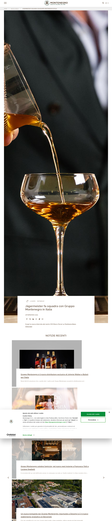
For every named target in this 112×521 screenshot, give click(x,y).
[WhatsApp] (36, 319)
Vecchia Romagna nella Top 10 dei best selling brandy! (43, 422)
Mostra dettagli (27, 517)
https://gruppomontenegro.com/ (55, 504)
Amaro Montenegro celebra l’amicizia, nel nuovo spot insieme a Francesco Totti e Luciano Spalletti (54, 468)
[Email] (42, 319)
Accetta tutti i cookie (93, 496)
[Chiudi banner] (109, 494)
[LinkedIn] (33, 319)
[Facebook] (26, 319)
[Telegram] (39, 319)
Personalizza (93, 502)
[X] (30, 319)
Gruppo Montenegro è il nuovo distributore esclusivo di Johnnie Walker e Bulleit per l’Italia (55, 376)
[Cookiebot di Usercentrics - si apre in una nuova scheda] (11, 517)
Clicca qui (28, 326)
